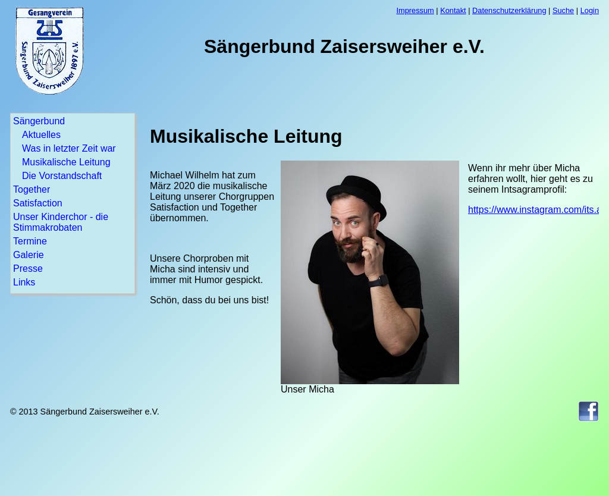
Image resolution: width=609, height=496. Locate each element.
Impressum (415, 10)
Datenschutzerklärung (509, 10)
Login (589, 10)
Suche (563, 10)
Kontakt (453, 10)
